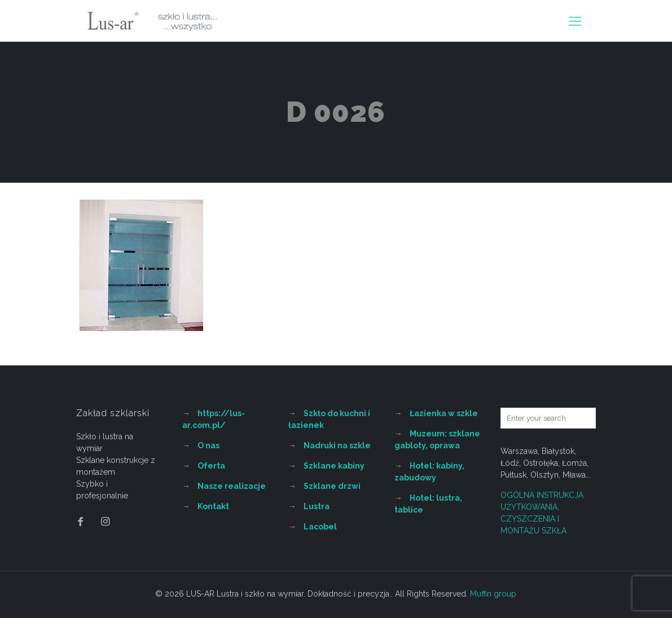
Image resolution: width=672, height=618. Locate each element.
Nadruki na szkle (337, 445)
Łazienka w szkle (444, 413)
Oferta (211, 465)
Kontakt (213, 506)
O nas (208, 445)
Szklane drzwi (332, 486)
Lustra (317, 506)
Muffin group (493, 593)
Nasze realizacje (231, 486)
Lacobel (320, 526)
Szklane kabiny (334, 465)
